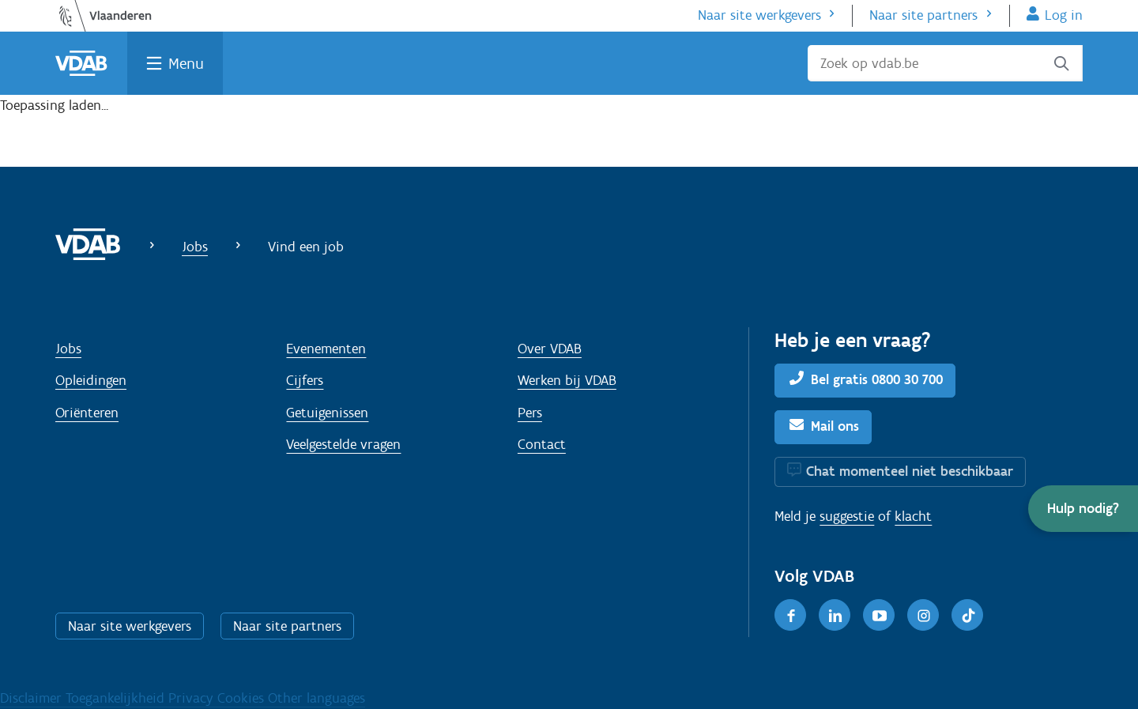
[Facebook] (790, 615)
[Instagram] (923, 615)
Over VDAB (550, 348)
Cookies (242, 698)
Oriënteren (87, 412)
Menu (186, 63)
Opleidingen (90, 380)
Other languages (316, 698)
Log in (1064, 15)
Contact (542, 444)
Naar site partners (923, 15)
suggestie (847, 516)
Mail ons (835, 426)
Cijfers (304, 380)
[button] (1083, 508)
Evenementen (326, 348)
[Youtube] (879, 615)
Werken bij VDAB (567, 380)
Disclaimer (33, 698)
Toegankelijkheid (117, 698)
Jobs (195, 246)
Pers (530, 412)
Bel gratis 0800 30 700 (877, 379)
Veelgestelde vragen (343, 444)
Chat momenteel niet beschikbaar (909, 471)
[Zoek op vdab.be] (945, 63)
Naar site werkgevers (759, 15)
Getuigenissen (327, 412)
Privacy (192, 698)
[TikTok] (967, 615)
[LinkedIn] (834, 615)
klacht (913, 516)
